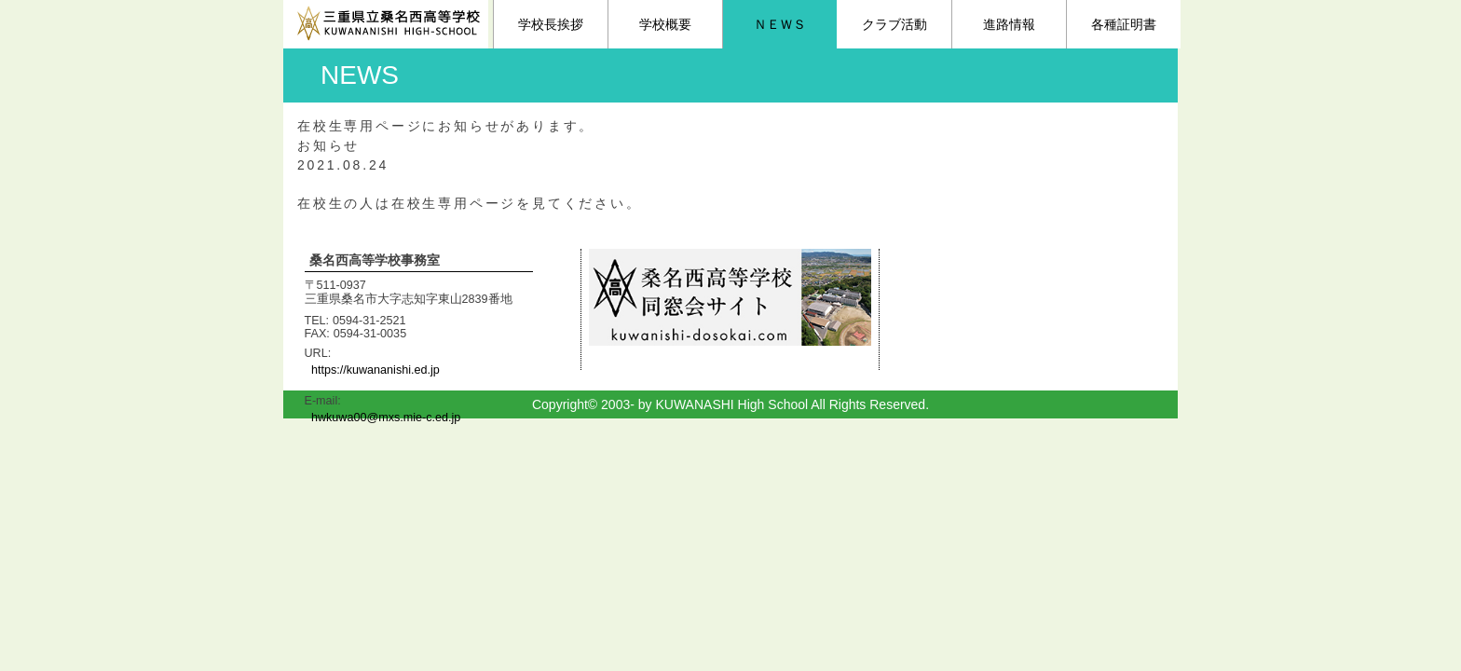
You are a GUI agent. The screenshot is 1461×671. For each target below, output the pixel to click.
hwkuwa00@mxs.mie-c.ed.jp (385, 417)
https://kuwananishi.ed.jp (375, 370)
